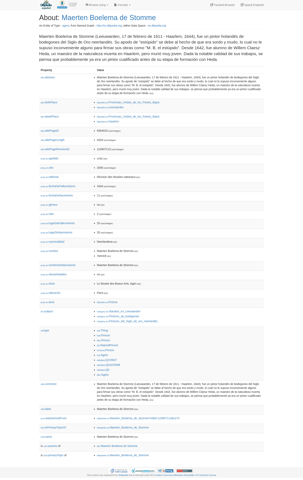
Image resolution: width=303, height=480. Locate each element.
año (47, 167)
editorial (50, 176)
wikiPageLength (53, 140)
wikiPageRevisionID (55, 149)
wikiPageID (50, 130)
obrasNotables (54, 274)
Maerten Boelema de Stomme (109, 18)
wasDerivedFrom (54, 418)
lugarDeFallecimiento (58, 223)
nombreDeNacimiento (58, 265)
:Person (103, 335)
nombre (49, 250)
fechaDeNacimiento (57, 195)
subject (47, 311)
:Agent (102, 355)
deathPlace (50, 116)
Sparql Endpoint (252, 4)
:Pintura (107, 302)
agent (65, 25)
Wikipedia (123, 475)
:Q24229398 (108, 364)
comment (48, 384)
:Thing (102, 330)
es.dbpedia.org (157, 25)
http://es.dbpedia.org (109, 25)
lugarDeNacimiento (56, 232)
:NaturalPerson (107, 345)
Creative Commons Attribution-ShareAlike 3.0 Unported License (185, 475)
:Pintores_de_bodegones (118, 316)
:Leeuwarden (110, 107)
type (45, 330)
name (46, 436)
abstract (48, 77)
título (48, 283)
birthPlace (49, 102)
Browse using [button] (97, 4)
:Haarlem (108, 121)
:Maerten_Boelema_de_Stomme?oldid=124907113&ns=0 (138, 418)
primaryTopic (53, 455)
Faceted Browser (222, 4)
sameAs (50, 446)
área (47, 302)
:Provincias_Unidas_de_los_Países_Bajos (128, 102)
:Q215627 (107, 360)
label (46, 409)
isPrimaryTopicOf (53, 427)
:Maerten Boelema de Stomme (117, 446)
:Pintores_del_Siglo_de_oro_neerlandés (127, 321)
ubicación (51, 292)
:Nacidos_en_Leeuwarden (119, 311)
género (49, 204)
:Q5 (103, 369)
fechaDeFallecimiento (58, 186)
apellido (49, 158)
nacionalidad (52, 241)
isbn (47, 213)
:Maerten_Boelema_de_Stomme (123, 427)
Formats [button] (122, 4)
